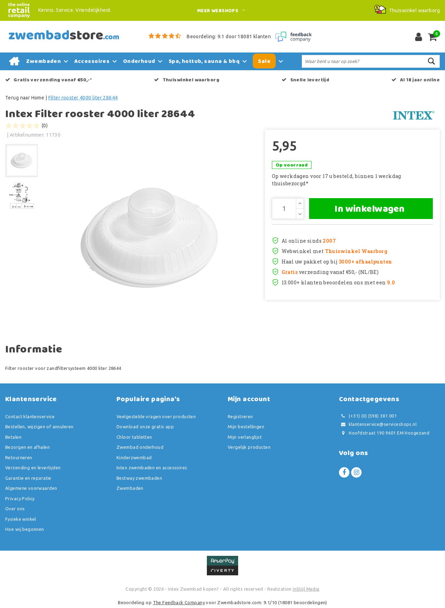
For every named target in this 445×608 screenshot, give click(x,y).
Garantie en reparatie (28, 478)
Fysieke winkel (20, 519)
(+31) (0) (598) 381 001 (368, 416)
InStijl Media (306, 588)
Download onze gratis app (145, 426)
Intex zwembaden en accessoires (151, 467)
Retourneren (18, 457)
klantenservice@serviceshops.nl (377, 424)
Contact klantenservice (30, 416)
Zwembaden (130, 488)
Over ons (15, 508)
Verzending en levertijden (33, 467)
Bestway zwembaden (139, 478)
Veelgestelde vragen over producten (156, 416)
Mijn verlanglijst (245, 437)
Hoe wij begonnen (24, 529)
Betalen (13, 437)
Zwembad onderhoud (139, 447)
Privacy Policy (20, 498)
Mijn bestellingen (246, 426)
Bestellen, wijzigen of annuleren (39, 426)
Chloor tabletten (134, 437)
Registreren (240, 416)
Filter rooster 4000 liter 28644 (83, 97)
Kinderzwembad (134, 457)
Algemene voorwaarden (31, 488)
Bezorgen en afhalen (27, 447)
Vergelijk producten (249, 447)
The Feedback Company (179, 602)
